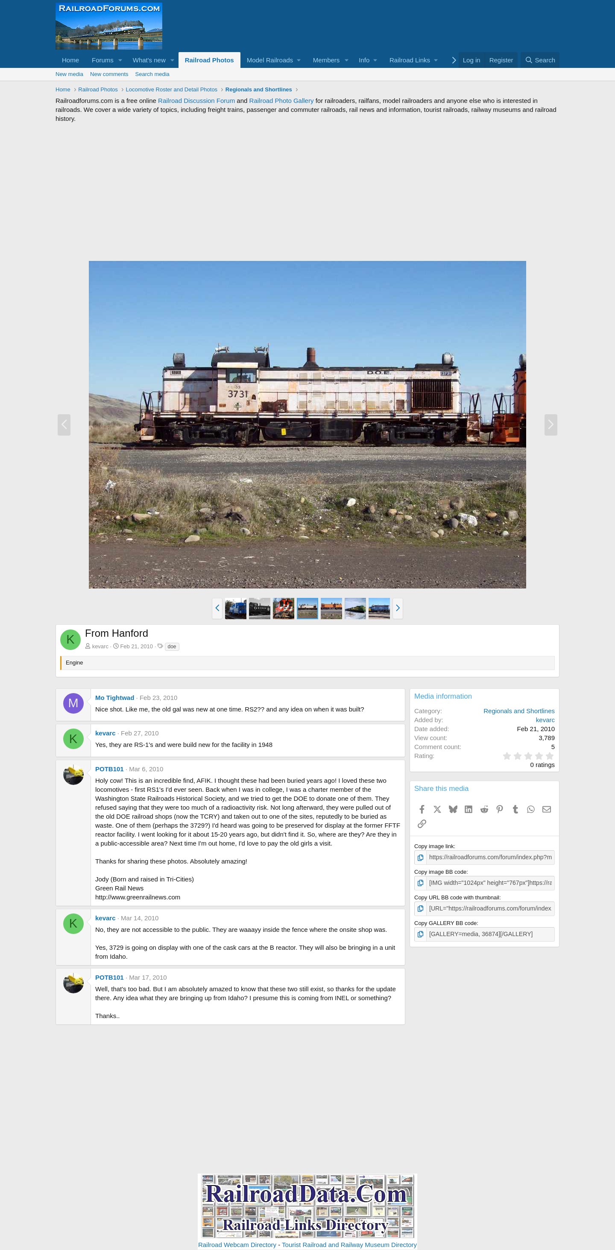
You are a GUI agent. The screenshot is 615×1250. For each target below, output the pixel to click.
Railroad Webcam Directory (237, 1244)
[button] (120, 60)
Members (326, 60)
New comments (109, 74)
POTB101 (109, 769)
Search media (152, 74)
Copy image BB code (440, 871)
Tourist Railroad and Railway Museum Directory (349, 1244)
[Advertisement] (307, 192)
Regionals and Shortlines (519, 710)
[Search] (540, 60)
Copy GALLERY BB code (445, 921)
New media (69, 74)
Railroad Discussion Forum (196, 100)
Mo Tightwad (114, 697)
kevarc (100, 646)
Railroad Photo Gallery (281, 100)
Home (70, 60)
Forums (103, 60)
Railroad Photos (209, 60)
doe (172, 647)
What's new (149, 60)
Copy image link (434, 846)
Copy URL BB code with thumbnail (456, 896)
